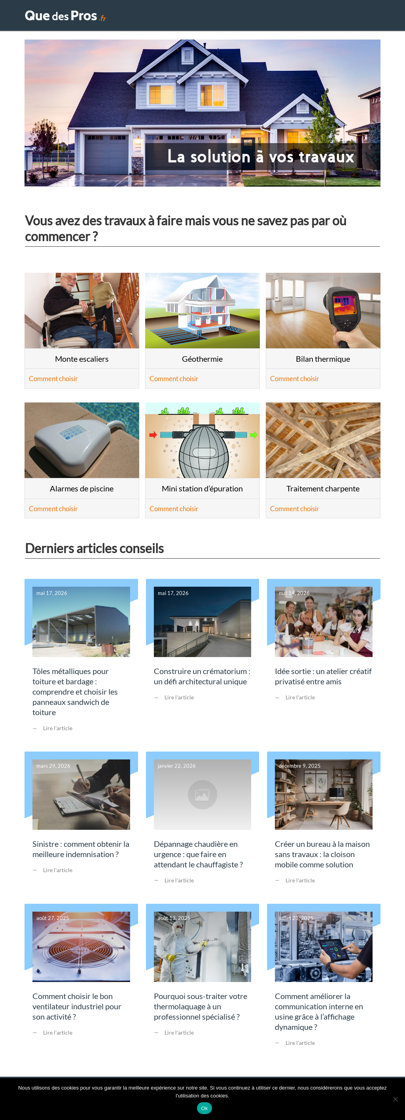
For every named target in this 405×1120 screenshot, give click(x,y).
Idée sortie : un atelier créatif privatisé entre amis (323, 665)
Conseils (357, 17)
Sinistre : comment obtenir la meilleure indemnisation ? (81, 827)
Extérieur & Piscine (303, 17)
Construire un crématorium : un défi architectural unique (202, 665)
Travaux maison (238, 17)
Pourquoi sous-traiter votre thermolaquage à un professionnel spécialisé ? (202, 984)
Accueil (191, 17)
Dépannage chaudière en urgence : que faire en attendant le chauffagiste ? (202, 827)
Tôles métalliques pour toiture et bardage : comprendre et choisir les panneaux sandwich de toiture (81, 665)
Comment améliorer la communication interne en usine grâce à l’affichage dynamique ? (323, 984)
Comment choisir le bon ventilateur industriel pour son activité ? (81, 984)
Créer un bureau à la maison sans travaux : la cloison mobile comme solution (323, 827)
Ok (204, 1108)
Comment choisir (53, 382)
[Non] (395, 1099)
